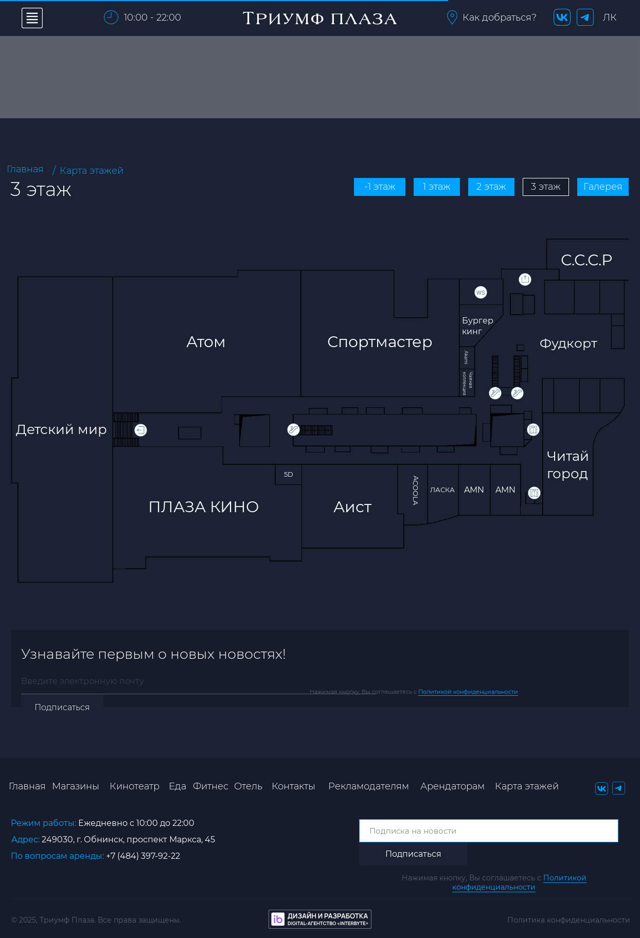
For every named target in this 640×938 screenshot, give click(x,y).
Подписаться (62, 707)
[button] (452, 17)
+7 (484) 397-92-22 (143, 856)
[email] (198, 681)
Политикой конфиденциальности (468, 691)
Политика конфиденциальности (568, 920)
